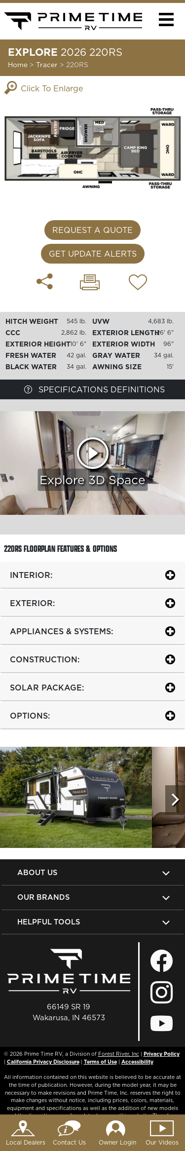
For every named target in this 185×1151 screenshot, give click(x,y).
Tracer (48, 65)
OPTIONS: (30, 715)
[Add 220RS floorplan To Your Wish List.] (138, 283)
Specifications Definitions (94, 389)
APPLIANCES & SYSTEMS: (61, 631)
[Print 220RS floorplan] (90, 283)
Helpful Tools (48, 922)
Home (18, 65)
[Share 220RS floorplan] (45, 281)
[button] (166, 19)
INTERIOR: (31, 575)
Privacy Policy (162, 1053)
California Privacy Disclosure (43, 1061)
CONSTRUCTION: (44, 659)
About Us (37, 872)
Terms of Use (100, 1061)
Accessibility (137, 1061)
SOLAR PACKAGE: (47, 687)
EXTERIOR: (32, 603)
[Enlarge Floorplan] (92, 147)
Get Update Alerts (93, 253)
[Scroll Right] (175, 800)
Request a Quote (92, 230)
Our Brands (43, 897)
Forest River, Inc (118, 1053)
